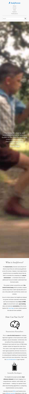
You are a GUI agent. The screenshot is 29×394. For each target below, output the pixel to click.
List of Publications (11, 359)
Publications (14, 13)
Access (14, 8)
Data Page (11, 308)
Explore (15, 11)
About (14, 6)
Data (14, 10)
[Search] (13, 18)
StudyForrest (14, 3)
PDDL (14, 391)
